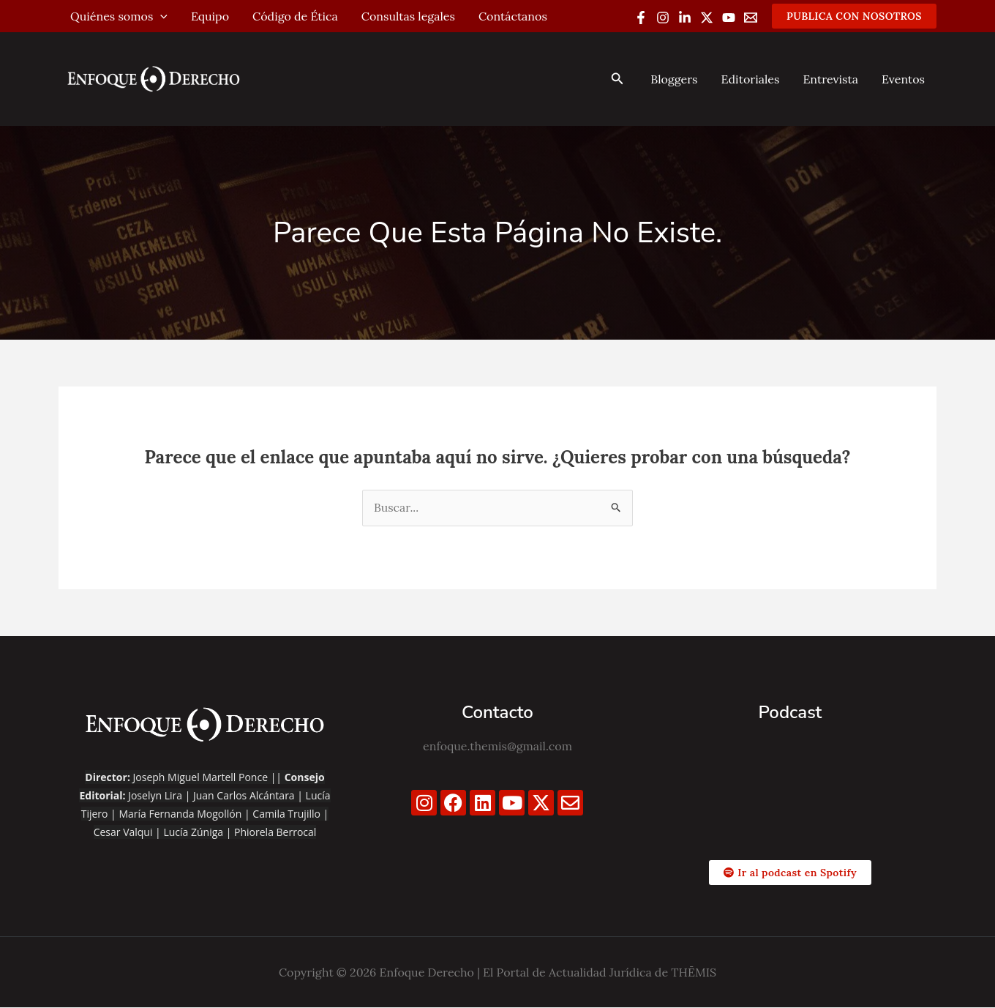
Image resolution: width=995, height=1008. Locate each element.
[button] (854, 16)
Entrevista (830, 79)
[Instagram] (662, 17)
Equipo (210, 16)
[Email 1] (750, 17)
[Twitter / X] (706, 17)
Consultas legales (408, 16)
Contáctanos (512, 16)
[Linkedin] (684, 17)
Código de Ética (295, 16)
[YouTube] (728, 17)
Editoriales (750, 79)
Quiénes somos (119, 16)
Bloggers (673, 79)
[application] (160, 16)
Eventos (903, 79)
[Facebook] (640, 17)
